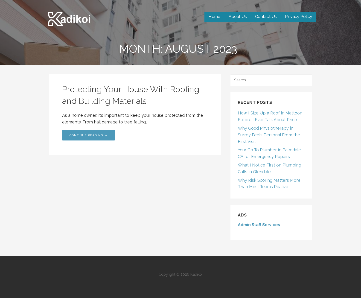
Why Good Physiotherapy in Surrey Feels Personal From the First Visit (269, 135)
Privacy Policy (298, 16)
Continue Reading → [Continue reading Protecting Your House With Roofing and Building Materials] (89, 135)
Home (214, 16)
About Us (238, 16)
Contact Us (266, 16)
